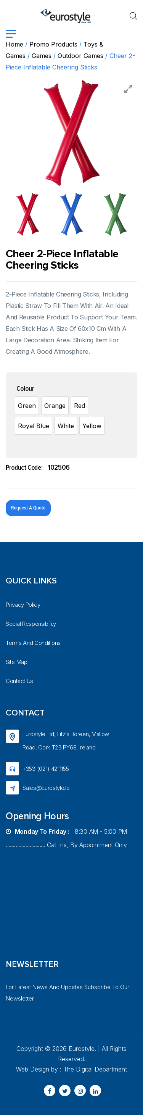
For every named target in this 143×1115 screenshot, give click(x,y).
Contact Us (19, 681)
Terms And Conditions (33, 642)
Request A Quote (28, 508)
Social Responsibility (31, 623)
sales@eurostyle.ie (46, 787)
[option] (27, 405)
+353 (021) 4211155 (45, 768)
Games (41, 56)
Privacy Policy (23, 604)
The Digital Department (95, 1069)
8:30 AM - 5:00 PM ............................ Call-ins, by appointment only (66, 838)
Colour (25, 388)
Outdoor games (80, 56)
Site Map (16, 661)
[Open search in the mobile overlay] (133, 15)
